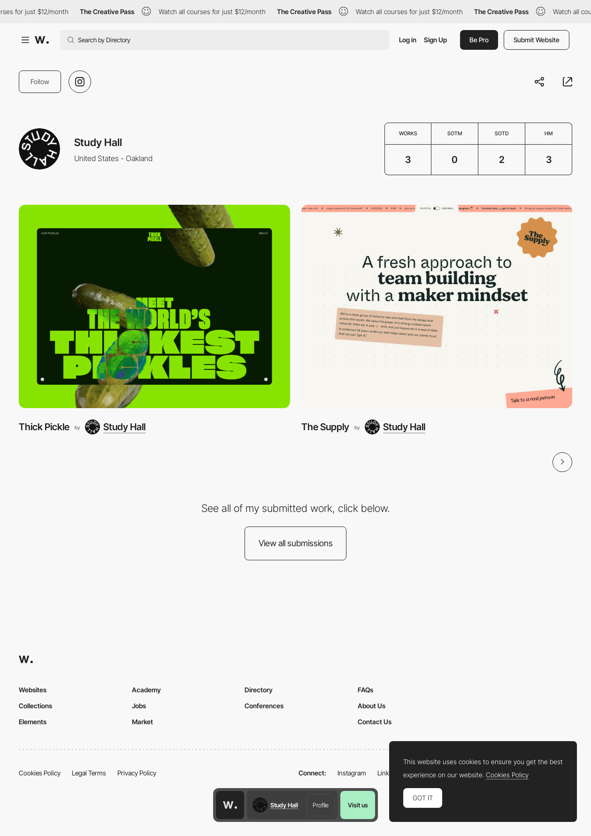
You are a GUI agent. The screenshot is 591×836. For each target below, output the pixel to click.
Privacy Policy (136, 773)
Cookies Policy (40, 773)
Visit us (358, 805)
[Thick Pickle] (154, 306)
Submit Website (537, 40)
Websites (32, 690)
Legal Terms (89, 773)
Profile (321, 805)
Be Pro (479, 40)
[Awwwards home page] (230, 805)
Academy (146, 690)
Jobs (139, 706)
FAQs (365, 690)
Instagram (352, 773)
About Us (371, 706)
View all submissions (296, 543)
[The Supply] (437, 306)
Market (142, 722)
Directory (259, 690)
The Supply (325, 427)
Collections (35, 706)
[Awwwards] (42, 40)
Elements (32, 722)
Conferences (264, 706)
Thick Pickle (44, 427)
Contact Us (374, 722)
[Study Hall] (115, 426)
